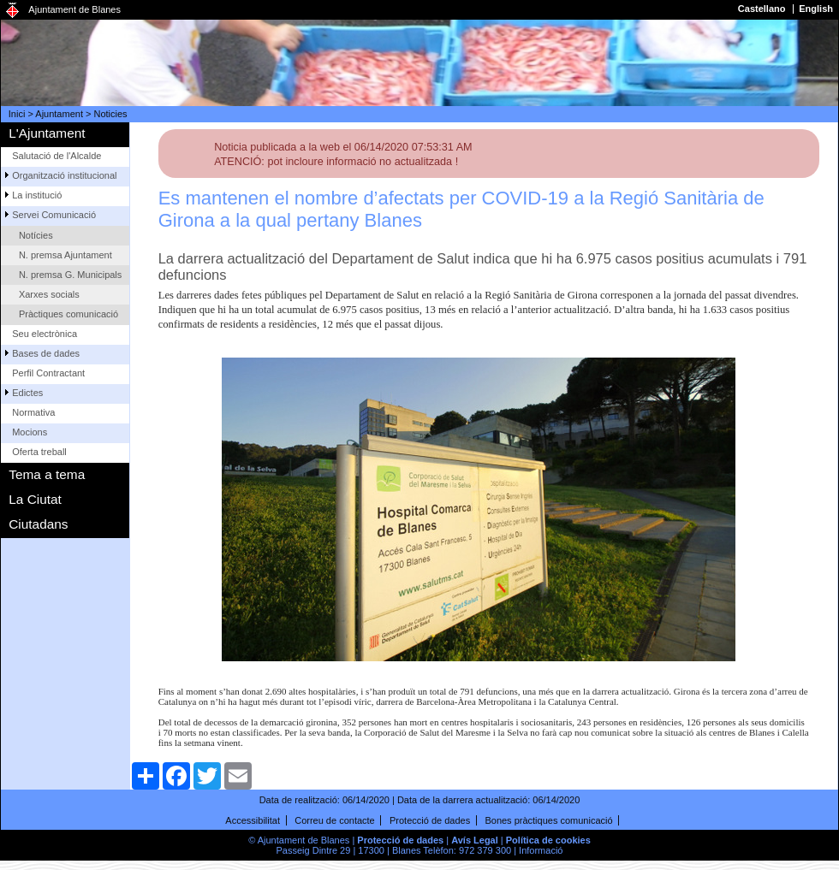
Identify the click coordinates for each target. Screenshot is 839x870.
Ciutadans (38, 524)
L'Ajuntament (47, 133)
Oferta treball (39, 452)
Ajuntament (59, 114)
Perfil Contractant (48, 373)
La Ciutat (35, 499)
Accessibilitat (252, 820)
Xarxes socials (49, 294)
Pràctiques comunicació (68, 314)
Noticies (111, 114)
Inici (17, 114)
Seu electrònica (44, 333)
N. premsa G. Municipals (70, 274)
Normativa (33, 412)
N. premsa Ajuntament (65, 255)
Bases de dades (46, 353)
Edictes (27, 393)
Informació (540, 850)
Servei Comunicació (54, 215)
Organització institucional (64, 175)
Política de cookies (548, 840)
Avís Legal (474, 840)
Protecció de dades (430, 820)
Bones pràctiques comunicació (548, 820)
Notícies (36, 235)
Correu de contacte (335, 820)
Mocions (29, 432)
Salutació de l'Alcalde (56, 156)
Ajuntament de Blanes (74, 9)
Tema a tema (47, 474)
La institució (37, 195)
